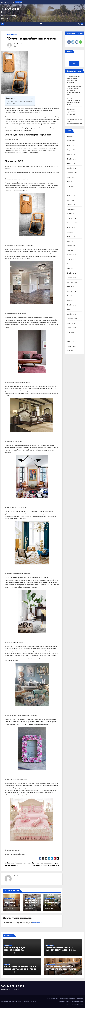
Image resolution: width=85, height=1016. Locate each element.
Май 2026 (70, 136)
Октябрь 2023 (71, 259)
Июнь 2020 (70, 296)
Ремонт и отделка (12, 34)
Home (48, 998)
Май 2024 (70, 232)
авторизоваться (37, 923)
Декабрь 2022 (71, 273)
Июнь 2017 (70, 332)
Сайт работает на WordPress (9, 1001)
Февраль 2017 (71, 346)
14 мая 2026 (50, 953)
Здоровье (7, 964)
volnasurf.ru (19, 44)
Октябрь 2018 (71, 314)
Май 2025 (70, 191)
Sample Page (54, 998)
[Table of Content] (31, 98)
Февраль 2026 (71, 150)
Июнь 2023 (70, 264)
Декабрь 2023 (71, 255)
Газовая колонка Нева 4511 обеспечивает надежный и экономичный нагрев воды (74, 90)
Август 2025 (71, 177)
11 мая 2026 (50, 972)
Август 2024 (71, 227)
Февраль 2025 (71, 204)
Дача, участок (49, 945)
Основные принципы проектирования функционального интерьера (20, 949)
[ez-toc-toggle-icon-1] (31, 99)
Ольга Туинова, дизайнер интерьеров (21, 101)
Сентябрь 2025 (72, 173)
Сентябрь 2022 (72, 282)
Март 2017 (70, 341)
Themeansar (32, 1001)
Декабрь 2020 (71, 291)
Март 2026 (70, 145)
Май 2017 (70, 337)
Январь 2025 (71, 209)
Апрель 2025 (71, 195)
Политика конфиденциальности (74, 1001)
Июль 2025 (70, 182)
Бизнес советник (50, 964)
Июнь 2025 (70, 186)
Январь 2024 (71, 250)
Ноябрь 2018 (71, 309)
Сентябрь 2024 (72, 223)
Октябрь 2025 (71, 168)
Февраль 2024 (71, 246)
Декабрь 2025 (71, 159)
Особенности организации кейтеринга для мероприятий (62, 967)
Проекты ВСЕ (11, 103)
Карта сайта (80, 998)
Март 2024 (70, 241)
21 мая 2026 (9, 953)
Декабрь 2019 (71, 305)
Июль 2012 (70, 350)
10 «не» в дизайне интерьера (31, 38)
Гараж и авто (8, 945)
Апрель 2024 (71, 236)
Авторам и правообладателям (67, 998)
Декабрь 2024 (71, 214)
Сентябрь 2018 (72, 319)
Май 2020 (70, 300)
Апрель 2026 (71, 141)
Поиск (69, 51)
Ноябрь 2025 (71, 163)
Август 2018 (71, 323)
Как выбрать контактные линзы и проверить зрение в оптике (21, 967)
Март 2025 (70, 200)
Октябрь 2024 (71, 218)
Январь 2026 (71, 154)
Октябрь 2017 (71, 328)
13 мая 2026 (9, 972)
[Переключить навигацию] (41, 24)
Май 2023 (70, 268)
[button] (79, 24)
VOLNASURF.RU (12, 986)
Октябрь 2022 (71, 277)
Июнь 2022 (70, 287)
